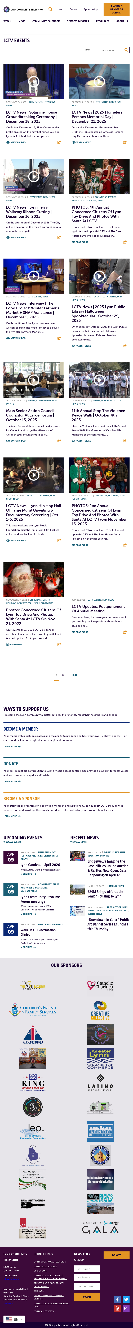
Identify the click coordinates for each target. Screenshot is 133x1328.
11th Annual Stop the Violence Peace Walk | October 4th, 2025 (98, 415)
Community (45, 884)
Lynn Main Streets (44, 1311)
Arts (109, 907)
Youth (24, 859)
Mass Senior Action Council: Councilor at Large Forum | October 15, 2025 (30, 415)
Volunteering (29, 891)
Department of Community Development (49, 1285)
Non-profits (46, 603)
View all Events (12, 842)
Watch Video (18, 142)
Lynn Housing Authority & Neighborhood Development (50, 1277)
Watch (7, 21)
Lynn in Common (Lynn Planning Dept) (51, 1305)
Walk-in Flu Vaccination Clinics (38, 932)
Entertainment (46, 852)
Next (74, 675)
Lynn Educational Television (50, 1262)
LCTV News (49, 102)
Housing (112, 886)
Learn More (11, 746)
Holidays (77, 200)
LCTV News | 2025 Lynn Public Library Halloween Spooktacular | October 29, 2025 (98, 314)
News (22, 21)
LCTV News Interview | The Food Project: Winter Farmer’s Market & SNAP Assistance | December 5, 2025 (32, 310)
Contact (74, 9)
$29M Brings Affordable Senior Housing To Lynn (105, 894)
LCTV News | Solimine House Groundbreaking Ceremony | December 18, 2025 (31, 117)
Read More (82, 242)
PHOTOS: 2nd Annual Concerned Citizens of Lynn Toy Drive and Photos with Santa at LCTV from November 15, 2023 (99, 514)
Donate (116, 1255)
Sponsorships (91, 9)
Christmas (36, 600)
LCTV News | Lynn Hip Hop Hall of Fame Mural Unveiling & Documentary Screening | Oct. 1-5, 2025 (33, 512)
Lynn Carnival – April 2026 (40, 865)
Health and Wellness (50, 924)
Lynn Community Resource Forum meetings (40, 899)
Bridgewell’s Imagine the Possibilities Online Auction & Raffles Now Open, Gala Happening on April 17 (107, 868)
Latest (61, 9)
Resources (102, 21)
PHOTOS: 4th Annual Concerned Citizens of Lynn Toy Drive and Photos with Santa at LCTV (96, 214)
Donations (101, 197)
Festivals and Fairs (32, 856)
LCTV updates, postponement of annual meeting (98, 608)
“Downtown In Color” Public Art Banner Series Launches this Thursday (108, 924)
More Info (28, 874)
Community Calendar (46, 21)
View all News (78, 842)
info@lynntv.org (11, 1279)
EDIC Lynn (39, 1291)
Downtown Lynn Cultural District (107, 910)
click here (8, 1303)
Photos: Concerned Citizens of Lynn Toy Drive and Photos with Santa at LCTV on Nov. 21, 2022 (33, 617)
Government (43, 400)
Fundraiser (119, 852)
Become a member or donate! (116, 9)
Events (112, 197)
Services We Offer (78, 21)
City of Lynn (120, 907)
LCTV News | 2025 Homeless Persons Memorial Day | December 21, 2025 (97, 117)
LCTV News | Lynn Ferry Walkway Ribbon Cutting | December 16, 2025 (29, 212)
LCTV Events (36, 102)
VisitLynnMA (51, 856)
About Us (122, 21)
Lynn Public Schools (45, 1266)
